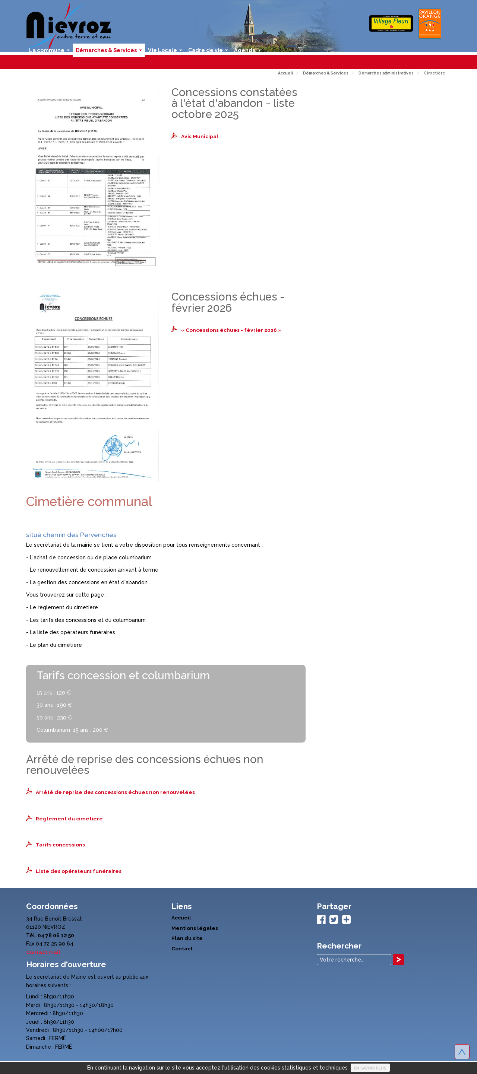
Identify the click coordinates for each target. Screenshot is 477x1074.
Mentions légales (194, 927)
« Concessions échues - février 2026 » (232, 330)
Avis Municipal (199, 136)
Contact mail (43, 951)
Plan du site (187, 937)
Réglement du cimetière (69, 818)
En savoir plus (370, 1068)
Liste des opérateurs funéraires (78, 870)
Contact (182, 947)
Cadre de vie (209, 52)
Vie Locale (166, 52)
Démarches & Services (110, 52)
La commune (51, 52)
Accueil (181, 917)
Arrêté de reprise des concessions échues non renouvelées (115, 792)
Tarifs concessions (60, 844)
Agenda (249, 52)
